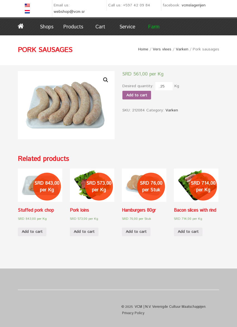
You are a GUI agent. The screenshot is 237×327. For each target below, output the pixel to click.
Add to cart (136, 95)
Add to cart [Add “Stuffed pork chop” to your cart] (32, 232)
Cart (100, 27)
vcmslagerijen (194, 5)
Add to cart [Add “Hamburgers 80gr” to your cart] (136, 232)
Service (127, 27)
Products (73, 27)
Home (25, 26)
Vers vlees (162, 49)
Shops (46, 27)
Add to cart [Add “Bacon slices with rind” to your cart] (188, 232)
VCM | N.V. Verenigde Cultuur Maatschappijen (169, 306)
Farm (154, 27)
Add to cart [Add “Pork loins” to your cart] (84, 232)
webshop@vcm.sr (69, 11)
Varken (182, 49)
